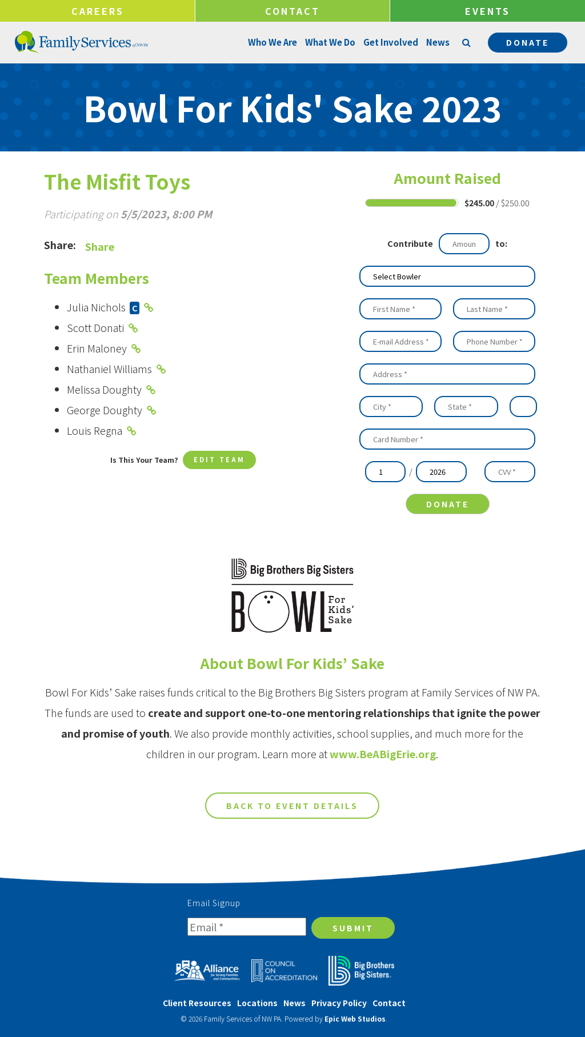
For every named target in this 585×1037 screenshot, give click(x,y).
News (436, 42)
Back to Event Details (292, 814)
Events (487, 11)
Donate (527, 42)
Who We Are (271, 42)
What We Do (329, 42)
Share (99, 246)
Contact (292, 11)
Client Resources (197, 1002)
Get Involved (389, 42)
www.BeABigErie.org (383, 762)
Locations (257, 1002)
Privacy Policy (339, 1002)
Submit (353, 928)
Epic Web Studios (355, 1018)
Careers (97, 11)
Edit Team (219, 460)
